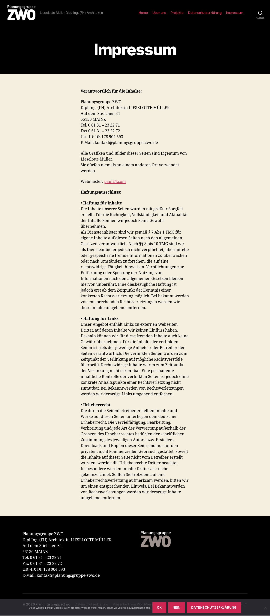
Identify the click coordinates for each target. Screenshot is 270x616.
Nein (176, 607)
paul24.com (115, 182)
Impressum (234, 13)
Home (143, 13)
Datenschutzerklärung (204, 13)
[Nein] (265, 608)
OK (159, 607)
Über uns (159, 13)
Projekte (177, 13)
